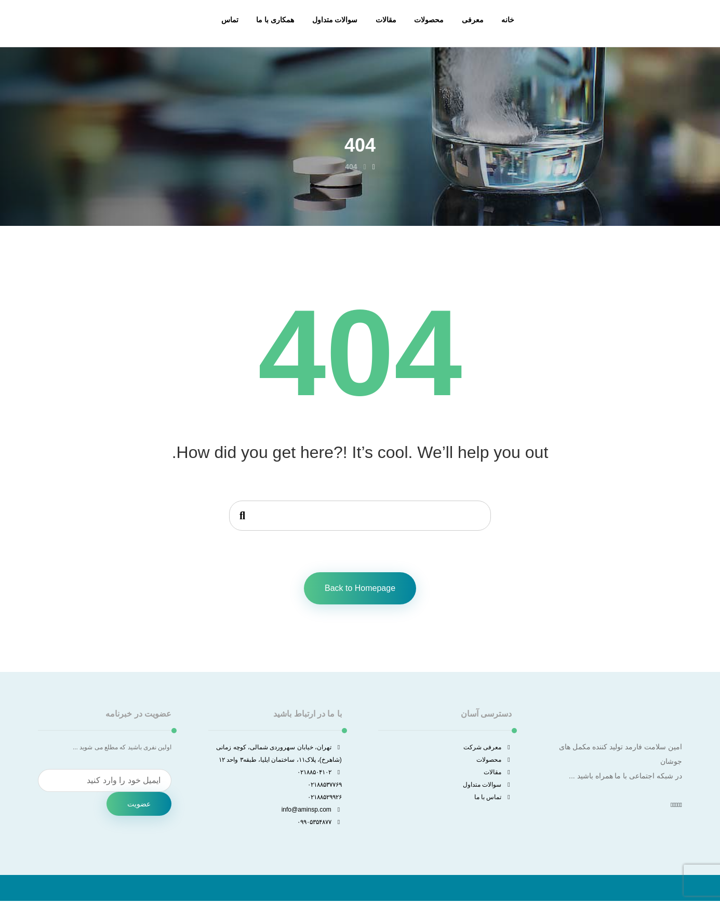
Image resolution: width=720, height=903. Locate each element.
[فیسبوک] (681, 806)
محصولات (494, 760)
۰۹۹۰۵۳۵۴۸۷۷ (319, 823)
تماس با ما (493, 798)
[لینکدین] (674, 806)
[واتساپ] (672, 806)
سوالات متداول (487, 785)
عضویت (139, 805)
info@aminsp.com (312, 810)
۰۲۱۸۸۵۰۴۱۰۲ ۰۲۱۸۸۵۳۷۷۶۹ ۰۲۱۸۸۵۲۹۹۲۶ (319, 786)
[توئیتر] (678, 806)
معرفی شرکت (487, 748)
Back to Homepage (360, 589)
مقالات (498, 773)
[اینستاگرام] (676, 806)
